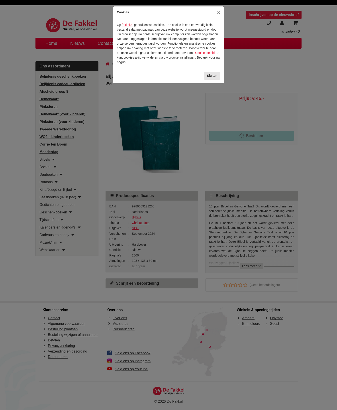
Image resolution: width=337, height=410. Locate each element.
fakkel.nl (127, 25)
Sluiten (212, 75)
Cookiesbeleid (205, 53)
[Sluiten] (219, 12)
